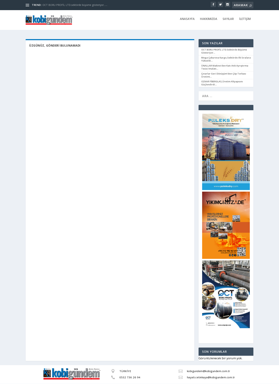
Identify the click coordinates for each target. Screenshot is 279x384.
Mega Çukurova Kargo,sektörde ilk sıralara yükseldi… (226, 59)
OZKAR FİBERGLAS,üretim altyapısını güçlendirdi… (222, 83)
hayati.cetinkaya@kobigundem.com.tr (211, 377)
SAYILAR (228, 21)
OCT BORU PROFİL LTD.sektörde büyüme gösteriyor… (224, 51)
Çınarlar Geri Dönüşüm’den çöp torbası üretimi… (223, 75)
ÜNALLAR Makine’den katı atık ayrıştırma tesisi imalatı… (224, 67)
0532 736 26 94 (129, 377)
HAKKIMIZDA (208, 21)
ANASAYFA (187, 21)
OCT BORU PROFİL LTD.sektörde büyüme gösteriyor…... (75, 5)
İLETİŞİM (245, 21)
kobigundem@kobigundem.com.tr (208, 371)
